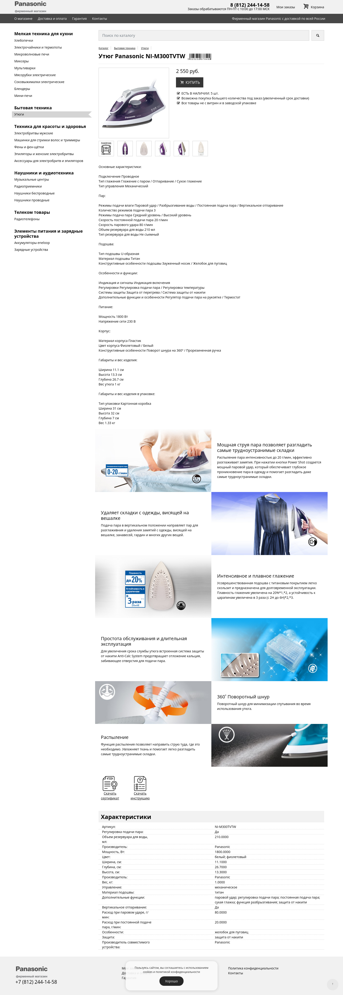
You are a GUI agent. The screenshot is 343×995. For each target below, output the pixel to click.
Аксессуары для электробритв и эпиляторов (48, 161)
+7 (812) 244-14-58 (36, 982)
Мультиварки (24, 68)
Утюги (19, 114)
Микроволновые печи (31, 54)
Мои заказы (285, 7)
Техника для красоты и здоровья (50, 126)
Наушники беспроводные (34, 193)
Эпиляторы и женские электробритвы (44, 154)
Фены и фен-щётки (29, 147)
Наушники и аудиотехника (44, 173)
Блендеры (22, 89)
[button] (189, 82)
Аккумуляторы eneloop (32, 242)
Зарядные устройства (31, 249)
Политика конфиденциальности (253, 968)
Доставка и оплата (52, 18)
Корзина (313, 7)
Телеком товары (32, 212)
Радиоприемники (28, 186)
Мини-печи (23, 95)
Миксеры (21, 61)
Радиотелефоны (27, 219)
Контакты (99, 18)
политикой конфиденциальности (178, 972)
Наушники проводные (31, 200)
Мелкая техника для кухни (43, 33)
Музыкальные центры (31, 179)
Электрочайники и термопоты (38, 47)
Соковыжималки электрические (39, 82)
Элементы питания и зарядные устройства (48, 233)
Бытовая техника (33, 107)
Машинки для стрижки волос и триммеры (47, 140)
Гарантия (79, 18)
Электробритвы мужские (33, 133)
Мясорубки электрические (35, 75)
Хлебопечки (23, 40)
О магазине (23, 18)
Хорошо (171, 981)
